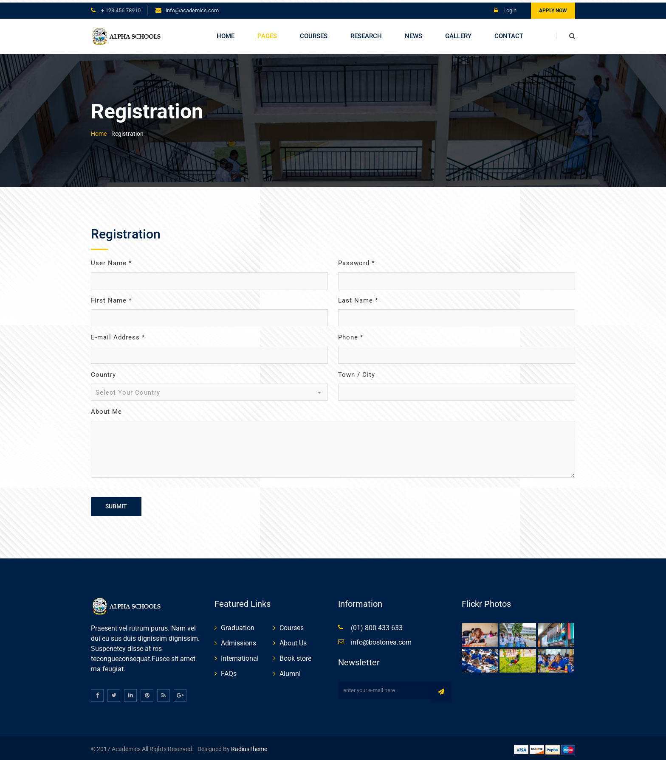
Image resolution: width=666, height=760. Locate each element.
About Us (293, 641)
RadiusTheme (248, 746)
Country (103, 372)
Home (225, 33)
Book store (295, 656)
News (413, 33)
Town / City (356, 372)
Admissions (238, 641)
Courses (313, 33)
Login (505, 8)
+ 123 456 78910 (120, 8)
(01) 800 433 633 (377, 625)
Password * (356, 261)
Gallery (458, 33)
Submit (116, 503)
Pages (267, 33)
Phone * (350, 335)
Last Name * (358, 298)
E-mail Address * (118, 335)
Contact (508, 33)
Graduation (237, 625)
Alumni (290, 671)
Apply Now (553, 8)
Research (366, 33)
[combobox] (209, 389)
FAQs (229, 671)
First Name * (111, 298)
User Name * (111, 261)
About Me (106, 409)
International (240, 656)
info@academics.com (192, 8)
